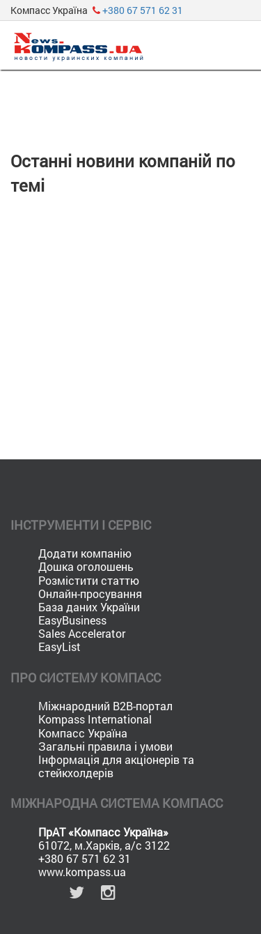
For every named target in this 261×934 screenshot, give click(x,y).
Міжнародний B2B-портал (105, 705)
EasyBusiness (72, 620)
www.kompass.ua (82, 871)
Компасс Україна (82, 733)
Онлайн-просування (90, 593)
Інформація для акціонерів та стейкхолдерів (116, 766)
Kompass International (95, 719)
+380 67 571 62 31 (142, 10)
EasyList (59, 646)
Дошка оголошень (86, 566)
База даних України (89, 606)
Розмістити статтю (88, 580)
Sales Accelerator (81, 633)
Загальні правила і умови (105, 746)
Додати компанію (85, 553)
